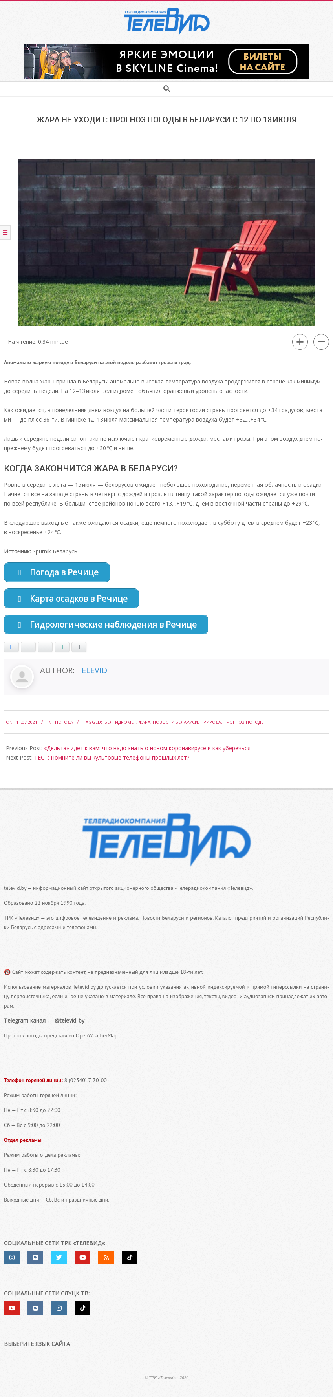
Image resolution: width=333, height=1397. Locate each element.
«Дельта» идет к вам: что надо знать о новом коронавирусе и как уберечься (147, 752)
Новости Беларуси (175, 726)
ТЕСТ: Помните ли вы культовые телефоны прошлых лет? (111, 761)
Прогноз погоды (244, 726)
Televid (92, 674)
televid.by (15, 891)
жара (144, 726)
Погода (64, 726)
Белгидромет (120, 726)
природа (210, 726)
